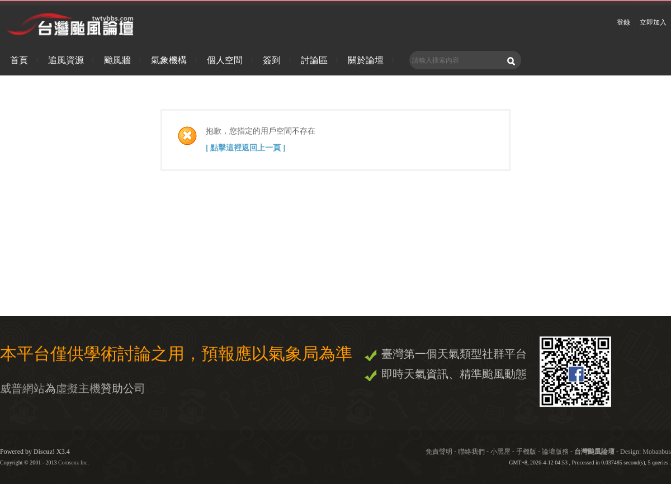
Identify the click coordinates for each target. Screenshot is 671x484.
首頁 (19, 60)
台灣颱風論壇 (595, 451)
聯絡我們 (471, 451)
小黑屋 (500, 451)
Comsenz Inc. (73, 462)
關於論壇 (366, 60)
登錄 (623, 22)
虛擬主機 (78, 388)
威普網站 (22, 388)
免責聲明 (439, 451)
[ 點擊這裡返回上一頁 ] (245, 148)
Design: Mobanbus (645, 451)
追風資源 (66, 60)
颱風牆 (117, 60)
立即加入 (653, 22)
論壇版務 (555, 451)
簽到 (272, 60)
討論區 (314, 60)
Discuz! (44, 451)
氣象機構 (169, 60)
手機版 (526, 451)
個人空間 (225, 60)
